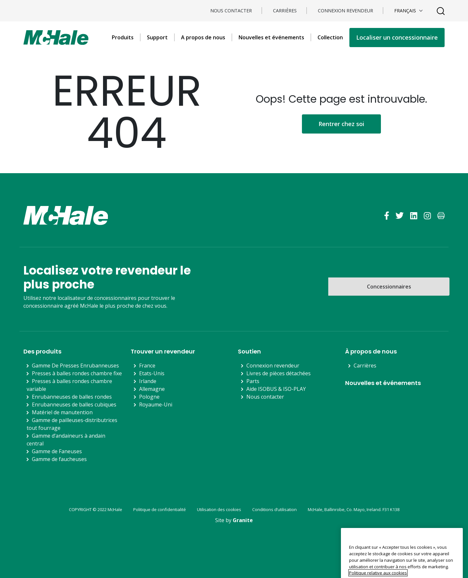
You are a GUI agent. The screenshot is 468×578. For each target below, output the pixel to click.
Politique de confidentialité (159, 509)
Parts (252, 381)
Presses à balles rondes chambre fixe (77, 373)
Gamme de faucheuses (59, 459)
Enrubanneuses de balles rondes (72, 396)
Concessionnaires (389, 286)
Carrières (285, 10)
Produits (123, 37)
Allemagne (152, 388)
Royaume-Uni (155, 404)
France (147, 365)
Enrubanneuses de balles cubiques (74, 404)
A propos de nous (203, 37)
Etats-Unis (151, 373)
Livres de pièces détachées (278, 373)
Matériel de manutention (62, 412)
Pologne (149, 396)
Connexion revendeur (345, 10)
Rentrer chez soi (341, 124)
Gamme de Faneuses (57, 451)
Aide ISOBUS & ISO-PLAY (276, 388)
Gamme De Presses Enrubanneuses (75, 365)
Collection (330, 37)
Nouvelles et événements (271, 37)
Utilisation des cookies (219, 509)
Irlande (147, 381)
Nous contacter (231, 10)
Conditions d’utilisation (274, 509)
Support (157, 37)
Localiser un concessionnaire (397, 37)
